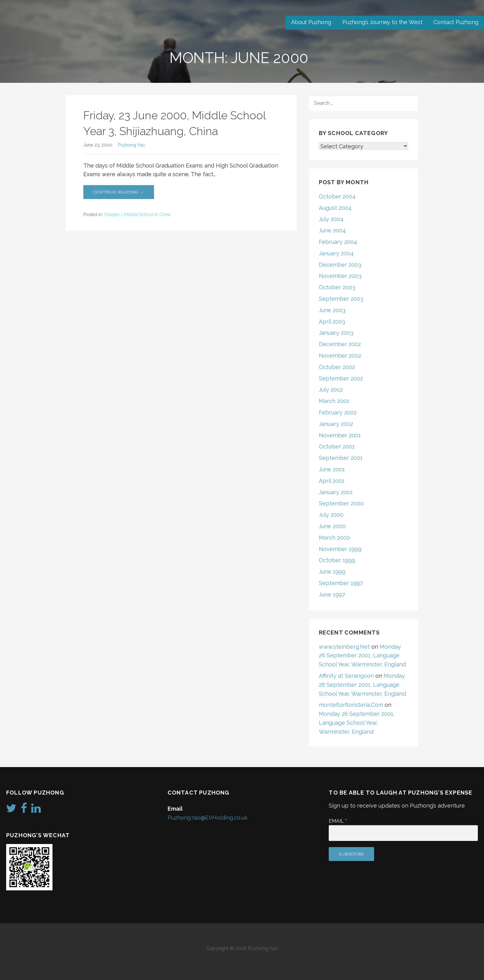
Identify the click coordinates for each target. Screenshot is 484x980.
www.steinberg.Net (344, 646)
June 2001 (332, 469)
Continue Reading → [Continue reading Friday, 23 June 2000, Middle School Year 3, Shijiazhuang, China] (118, 192)
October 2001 (337, 446)
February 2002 (338, 412)
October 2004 (337, 196)
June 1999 (332, 571)
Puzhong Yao (131, 144)
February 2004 (338, 242)
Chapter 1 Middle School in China (137, 214)
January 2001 (336, 492)
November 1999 (340, 549)
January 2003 (336, 332)
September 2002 (341, 378)
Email (338, 821)
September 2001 (341, 458)
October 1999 (337, 560)
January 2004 (336, 253)
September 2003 (341, 298)
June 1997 (332, 594)
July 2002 (331, 389)
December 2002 (340, 344)
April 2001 (331, 480)
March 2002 (334, 401)
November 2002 (340, 355)
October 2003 (337, 287)
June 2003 (332, 310)
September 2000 (341, 503)
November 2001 (340, 435)
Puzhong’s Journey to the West (382, 22)
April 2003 (332, 321)
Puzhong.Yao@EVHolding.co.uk (208, 817)
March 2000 (334, 537)
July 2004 (331, 219)
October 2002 (337, 367)
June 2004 (332, 230)
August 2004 (335, 208)
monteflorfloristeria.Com (351, 705)
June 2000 (332, 526)
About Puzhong (311, 22)
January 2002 (336, 424)
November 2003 (340, 276)
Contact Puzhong (455, 22)
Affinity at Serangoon (346, 675)
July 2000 (331, 514)
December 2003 (340, 264)
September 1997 (341, 583)
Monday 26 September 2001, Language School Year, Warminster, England (362, 655)
